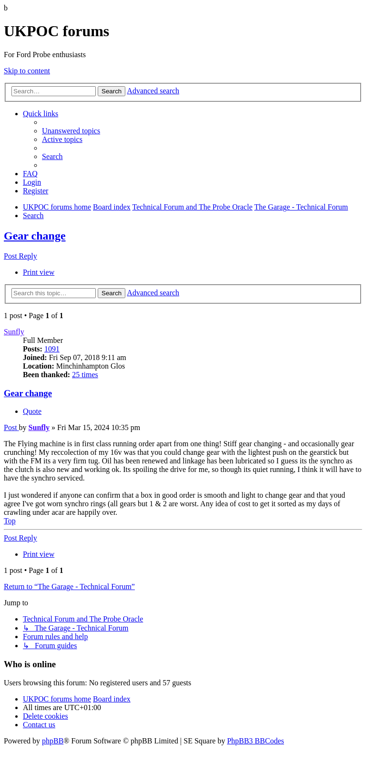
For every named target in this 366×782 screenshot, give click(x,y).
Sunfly (14, 332)
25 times (85, 375)
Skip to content (27, 71)
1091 (52, 349)
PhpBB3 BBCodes (255, 741)
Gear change (35, 236)
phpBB (52, 741)
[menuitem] (71, 131)
